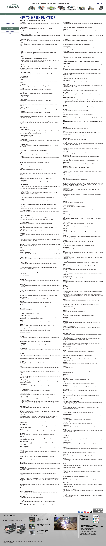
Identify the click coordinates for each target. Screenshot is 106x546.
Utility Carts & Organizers (91, 11)
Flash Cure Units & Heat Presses (71, 11)
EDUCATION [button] (21, 14)
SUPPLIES (10, 26)
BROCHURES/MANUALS (60, 14)
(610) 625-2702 (101, 3)
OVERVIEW (10, 20)
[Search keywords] (96, 1)
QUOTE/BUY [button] (76, 14)
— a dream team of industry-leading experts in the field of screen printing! (88, 533)
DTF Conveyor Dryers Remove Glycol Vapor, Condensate (43, 532)
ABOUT (88, 14)
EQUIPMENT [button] (7, 14)
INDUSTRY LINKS (10, 31)
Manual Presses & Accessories (41, 11)
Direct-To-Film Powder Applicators (101, 11)
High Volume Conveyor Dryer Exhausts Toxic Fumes (43, 519)
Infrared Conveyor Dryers (61, 11)
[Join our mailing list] (98, 510)
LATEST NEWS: (33, 516)
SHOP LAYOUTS (10, 23)
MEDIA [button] (44, 14)
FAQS (10, 33)
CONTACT (99, 14)
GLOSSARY (10, 28)
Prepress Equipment (81, 11)
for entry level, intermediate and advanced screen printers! (91, 527)
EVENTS (34, 14)
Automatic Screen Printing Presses (51, 11)
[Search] (104, 1)
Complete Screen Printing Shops (31, 11)
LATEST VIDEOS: (59, 516)
